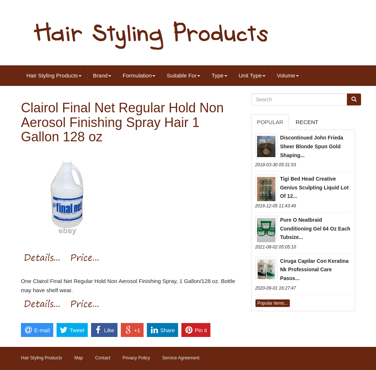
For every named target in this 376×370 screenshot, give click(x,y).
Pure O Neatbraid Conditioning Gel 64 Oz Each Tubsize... (315, 228)
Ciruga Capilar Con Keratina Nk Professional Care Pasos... (314, 270)
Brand (102, 75)
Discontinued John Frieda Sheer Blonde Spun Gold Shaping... (311, 146)
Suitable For (183, 75)
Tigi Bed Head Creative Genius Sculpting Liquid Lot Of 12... (314, 187)
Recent (307, 122)
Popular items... (272, 303)
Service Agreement (180, 357)
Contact (102, 357)
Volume (288, 75)
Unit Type (252, 75)
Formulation (139, 75)
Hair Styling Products (54, 75)
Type (219, 75)
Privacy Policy (136, 357)
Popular (270, 122)
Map (78, 357)
